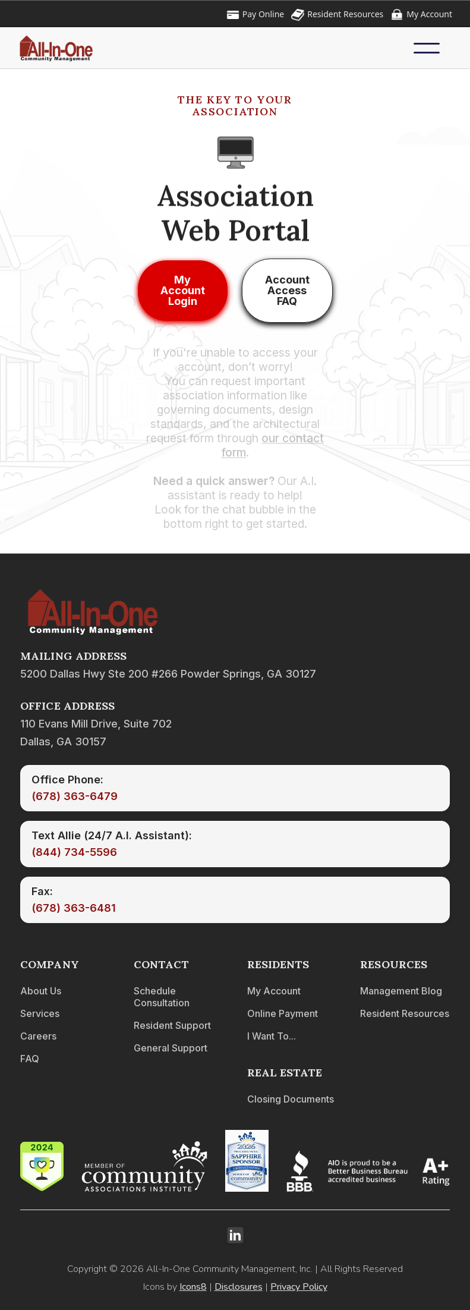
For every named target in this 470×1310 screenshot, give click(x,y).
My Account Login (182, 290)
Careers (38, 1036)
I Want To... (271, 1036)
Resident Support (172, 1025)
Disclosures (239, 1286)
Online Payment (282, 1013)
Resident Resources (404, 1013)
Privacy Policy (298, 1286)
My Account (274, 991)
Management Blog (401, 991)
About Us (40, 991)
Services (39, 1013)
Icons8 (193, 1286)
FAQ (29, 1059)
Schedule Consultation (162, 997)
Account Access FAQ (287, 290)
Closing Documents (290, 1099)
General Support (170, 1048)
